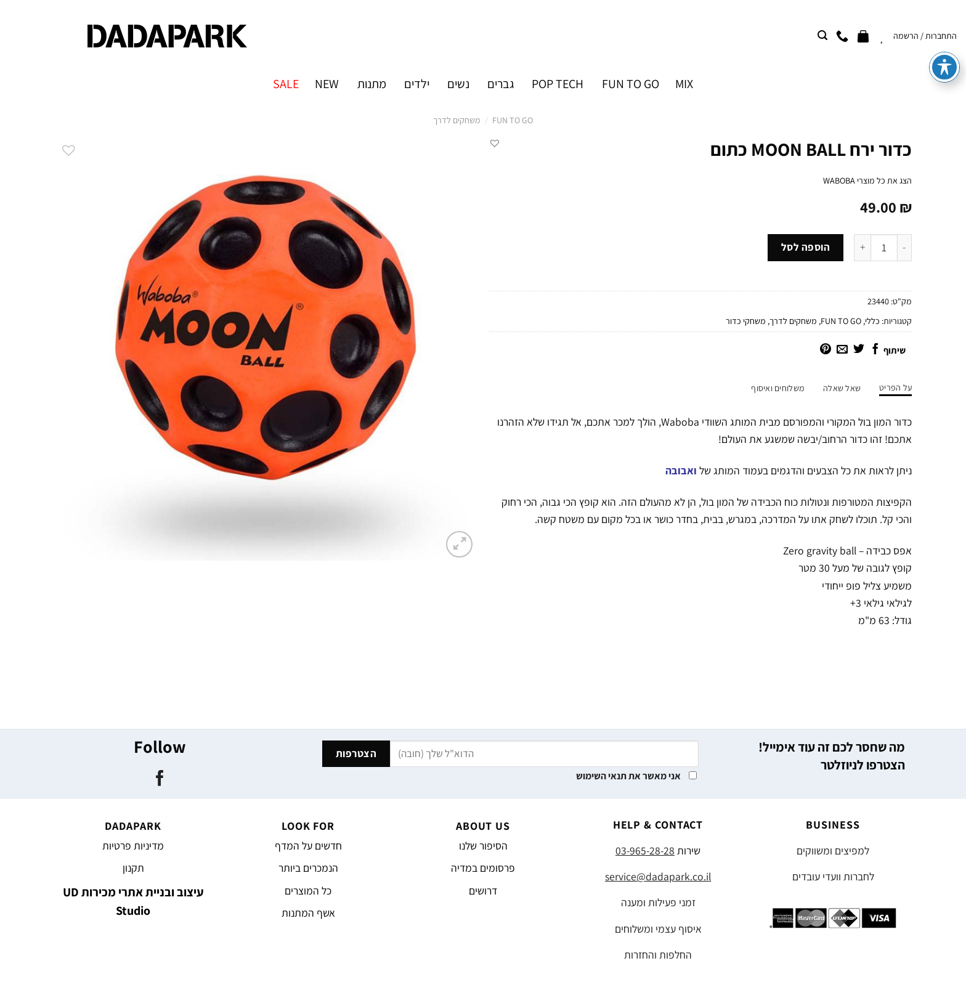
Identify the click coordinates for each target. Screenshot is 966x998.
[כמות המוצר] (884, 247)
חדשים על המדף (308, 845)
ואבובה (681, 470)
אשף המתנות (308, 913)
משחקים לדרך (457, 120)
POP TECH (557, 84)
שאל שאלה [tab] (842, 388)
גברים (500, 84)
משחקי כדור (746, 321)
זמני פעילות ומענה (658, 902)
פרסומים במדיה (483, 868)
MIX (684, 84)
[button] (494, 142)
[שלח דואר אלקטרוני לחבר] (842, 350)
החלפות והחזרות (658, 954)
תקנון (133, 868)
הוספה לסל (805, 247)
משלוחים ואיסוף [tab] (778, 388)
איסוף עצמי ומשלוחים (658, 929)
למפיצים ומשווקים (833, 850)
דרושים (483, 890)
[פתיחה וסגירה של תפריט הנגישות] (944, 33)
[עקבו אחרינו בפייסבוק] (159, 779)
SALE (286, 84)
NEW (327, 84)
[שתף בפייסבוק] (875, 350)
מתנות (371, 84)
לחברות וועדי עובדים (833, 876)
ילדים (416, 84)
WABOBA (839, 180)
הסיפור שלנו (483, 845)
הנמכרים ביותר (308, 868)
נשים (458, 84)
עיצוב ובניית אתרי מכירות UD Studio (133, 901)
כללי (872, 321)
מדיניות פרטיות (133, 845)
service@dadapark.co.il (658, 876)
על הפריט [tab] (895, 387)
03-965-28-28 (645, 850)
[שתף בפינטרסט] (825, 350)
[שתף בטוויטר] (858, 350)
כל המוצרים (308, 890)
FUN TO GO (630, 84)
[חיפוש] (822, 35)
